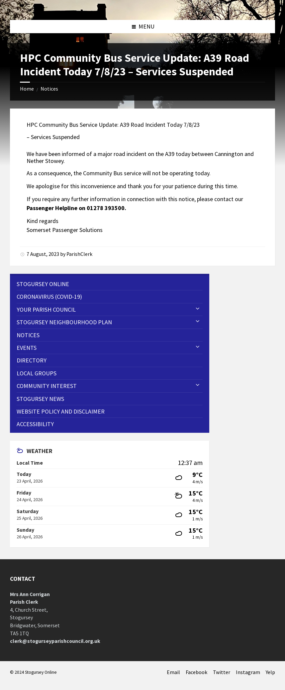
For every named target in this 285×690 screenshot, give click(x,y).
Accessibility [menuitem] (35, 424)
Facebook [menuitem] (196, 672)
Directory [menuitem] (32, 360)
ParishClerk (79, 254)
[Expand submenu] (198, 309)
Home (27, 89)
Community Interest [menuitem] (47, 386)
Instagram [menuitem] (248, 672)
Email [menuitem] (173, 672)
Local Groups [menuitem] (36, 373)
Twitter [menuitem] (221, 672)
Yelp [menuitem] (270, 672)
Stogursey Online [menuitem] (43, 284)
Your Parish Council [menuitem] (46, 309)
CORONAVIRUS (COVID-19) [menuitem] (49, 296)
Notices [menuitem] (28, 335)
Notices (49, 89)
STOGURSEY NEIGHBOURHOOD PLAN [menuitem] (64, 322)
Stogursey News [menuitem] (40, 399)
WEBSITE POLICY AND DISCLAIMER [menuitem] (61, 411)
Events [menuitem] (27, 347)
